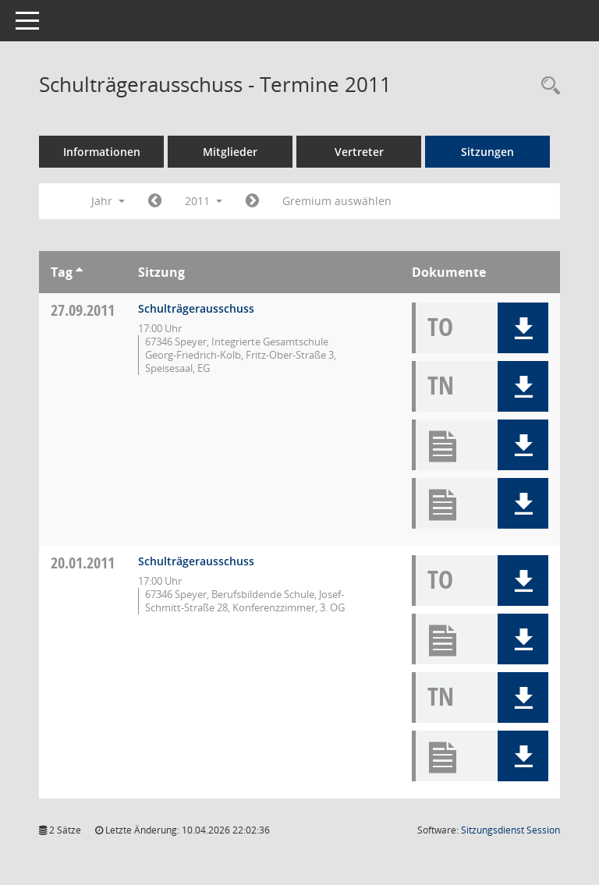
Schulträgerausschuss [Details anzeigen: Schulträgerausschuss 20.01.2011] (196, 561)
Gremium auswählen (337, 200)
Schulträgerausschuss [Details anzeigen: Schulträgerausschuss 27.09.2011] (196, 308)
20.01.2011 (83, 562)
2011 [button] (203, 200)
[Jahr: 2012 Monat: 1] (252, 201)
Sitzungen (487, 151)
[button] (523, 328)
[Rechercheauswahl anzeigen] (546, 86)
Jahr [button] (108, 200)
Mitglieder (230, 151)
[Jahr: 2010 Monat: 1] (154, 201)
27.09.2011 (83, 309)
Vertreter (359, 151)
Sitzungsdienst (510, 830)
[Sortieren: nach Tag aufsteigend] (79, 272)
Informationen (101, 151)
